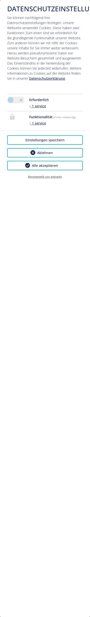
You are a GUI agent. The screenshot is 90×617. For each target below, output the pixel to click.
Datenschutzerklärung (47, 78)
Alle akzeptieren (45, 165)
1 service (37, 106)
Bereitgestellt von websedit (45, 176)
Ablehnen (45, 152)
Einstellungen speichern (45, 140)
